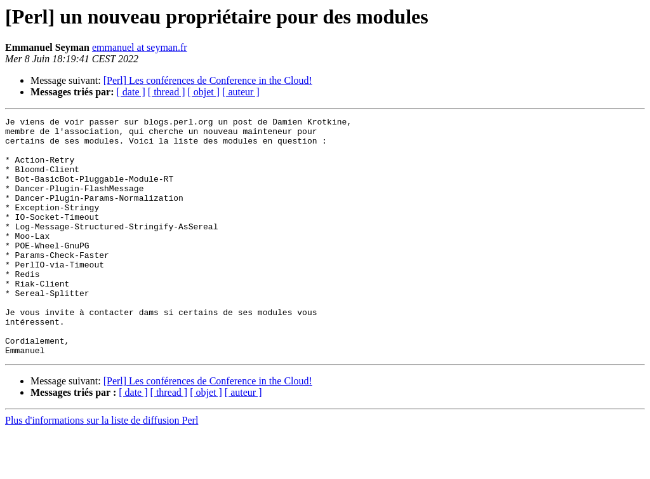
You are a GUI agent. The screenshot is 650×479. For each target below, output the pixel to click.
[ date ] (131, 91)
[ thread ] (166, 91)
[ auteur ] (241, 91)
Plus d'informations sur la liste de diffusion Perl (101, 467)
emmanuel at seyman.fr (139, 47)
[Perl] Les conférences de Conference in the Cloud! (207, 80)
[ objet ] (203, 91)
